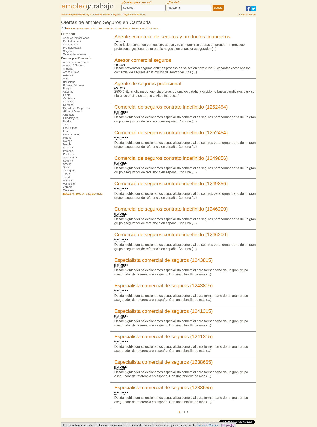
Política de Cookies (207, 425)
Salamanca (70, 157)
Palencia (68, 150)
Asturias (68, 75)
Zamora (68, 187)
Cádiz (66, 95)
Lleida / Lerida (71, 134)
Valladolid (69, 183)
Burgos (67, 88)
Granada (68, 114)
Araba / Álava (71, 72)
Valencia (68, 180)
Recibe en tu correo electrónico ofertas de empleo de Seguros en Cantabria (110, 28)
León (66, 131)
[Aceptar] (226, 425)
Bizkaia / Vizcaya (73, 85)
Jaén (66, 124)
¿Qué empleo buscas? (136, 2)
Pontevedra (70, 154)
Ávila (66, 78)
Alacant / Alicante (73, 65)
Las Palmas (70, 127)
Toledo (67, 177)
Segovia (68, 160)
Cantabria (69, 98)
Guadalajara (70, 118)
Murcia (67, 144)
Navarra (68, 147)
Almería (68, 68)
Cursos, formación (247, 14)
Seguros (68, 51)
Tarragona (69, 170)
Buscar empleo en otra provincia (82, 193)
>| (188, 411)
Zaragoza (69, 190)
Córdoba (68, 104)
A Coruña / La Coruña (76, 62)
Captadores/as (72, 41)
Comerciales (70, 44)
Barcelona (69, 81)
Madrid (67, 137)
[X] (232, 425)
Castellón (69, 101)
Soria (66, 167)
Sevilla (67, 164)
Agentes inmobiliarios (76, 37)
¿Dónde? (173, 2)
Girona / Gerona (73, 111)
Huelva (67, 121)
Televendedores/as (74, 54)
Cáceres (68, 91)
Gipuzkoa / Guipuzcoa (76, 108)
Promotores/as (72, 47)
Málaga (67, 141)
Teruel (67, 173)
